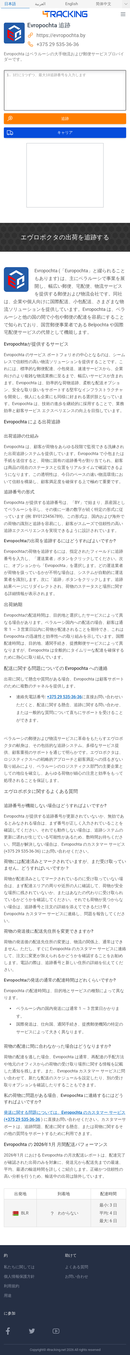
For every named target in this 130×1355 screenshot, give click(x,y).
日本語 (10, 4)
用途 (8, 1295)
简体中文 (103, 4)
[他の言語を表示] (126, 4)
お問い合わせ (76, 1276)
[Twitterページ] (32, 1331)
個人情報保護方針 (19, 1276)
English (71, 4)
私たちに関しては (19, 1267)
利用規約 (11, 1286)
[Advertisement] (65, 175)
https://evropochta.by (60, 35)
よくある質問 (76, 1267)
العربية (40, 4)
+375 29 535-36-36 (57, 44)
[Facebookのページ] (8, 1331)
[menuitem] (15, 4)
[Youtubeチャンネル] (56, 1331)
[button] (123, 14)
